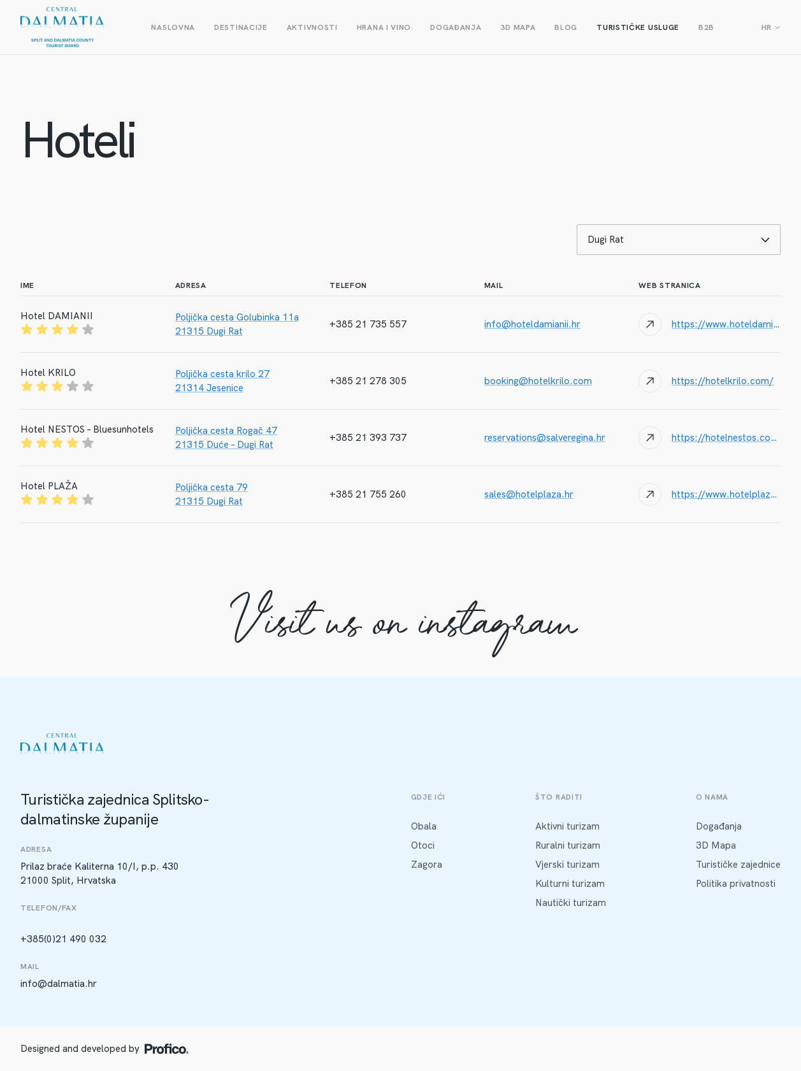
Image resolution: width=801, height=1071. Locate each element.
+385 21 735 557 (368, 324)
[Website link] (710, 324)
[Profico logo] (167, 1049)
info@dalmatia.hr (58, 983)
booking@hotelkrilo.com (538, 381)
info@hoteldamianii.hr (532, 324)
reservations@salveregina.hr (544, 437)
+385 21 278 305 (368, 381)
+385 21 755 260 (368, 494)
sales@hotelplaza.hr (529, 494)
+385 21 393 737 (368, 437)
